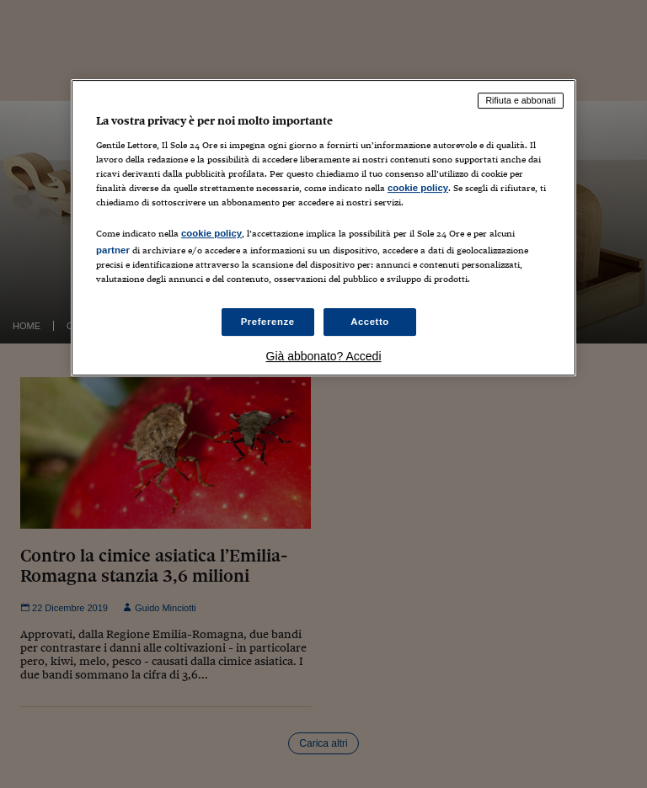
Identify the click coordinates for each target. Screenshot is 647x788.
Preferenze (268, 322)
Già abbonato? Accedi (324, 357)
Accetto (369, 322)
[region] (323, 227)
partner (113, 250)
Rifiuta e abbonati (520, 100)
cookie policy (418, 188)
